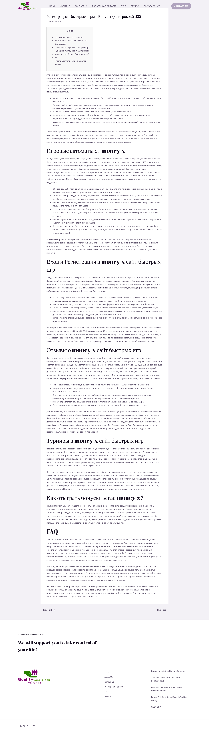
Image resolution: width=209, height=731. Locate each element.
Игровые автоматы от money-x (69, 37)
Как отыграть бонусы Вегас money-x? (73, 54)
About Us (67, 6)
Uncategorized (54, 21)
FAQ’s (122, 6)
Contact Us (82, 6)
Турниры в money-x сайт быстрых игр (73, 50)
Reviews (133, 6)
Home (55, 6)
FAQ (57, 57)
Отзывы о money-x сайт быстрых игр (72, 47)
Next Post (162, 610)
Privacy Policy (149, 6)
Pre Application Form (104, 6)
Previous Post (48, 610)
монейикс (111, 81)
